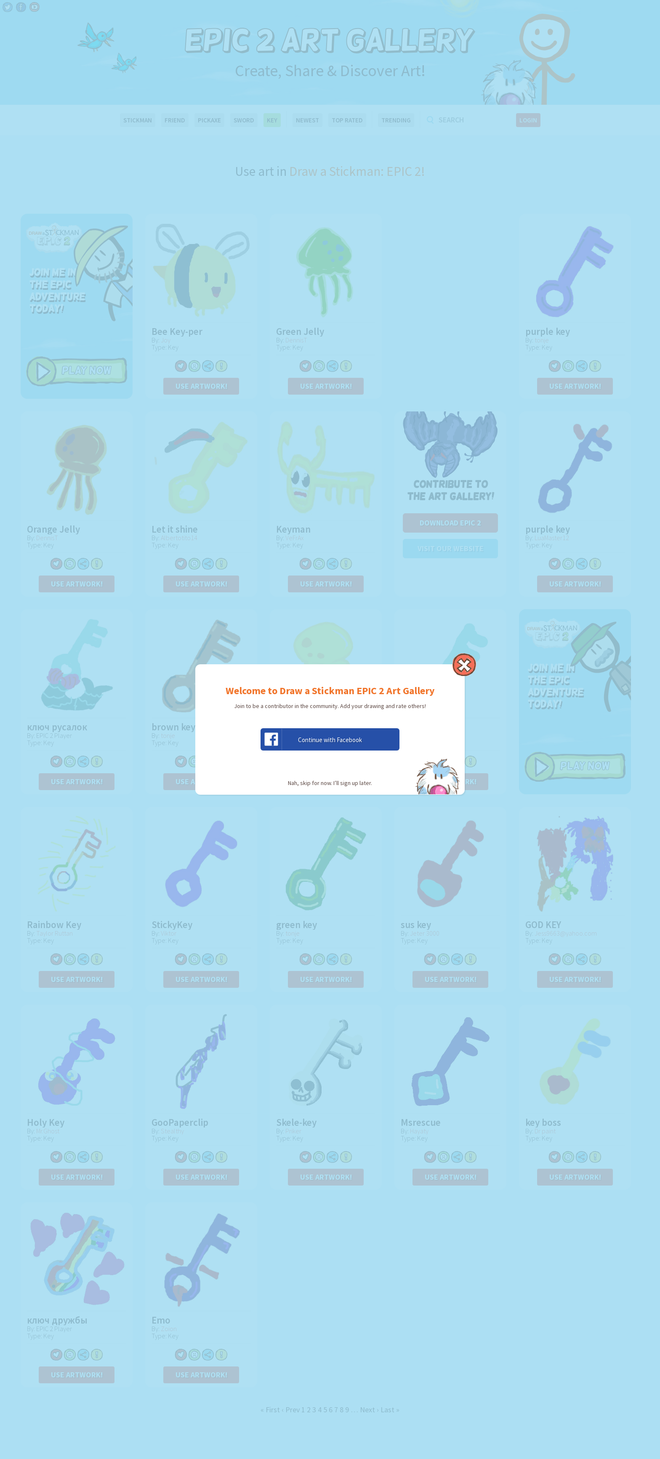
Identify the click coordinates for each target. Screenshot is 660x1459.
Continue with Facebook (311, 739)
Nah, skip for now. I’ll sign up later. (330, 783)
